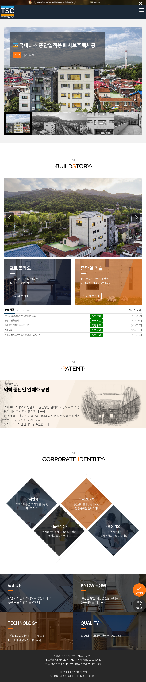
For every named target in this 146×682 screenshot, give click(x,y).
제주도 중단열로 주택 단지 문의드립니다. (22, 316)
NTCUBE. (91, 676)
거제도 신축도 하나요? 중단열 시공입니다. (23, 335)
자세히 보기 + (20, 296)
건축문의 (8, 330)
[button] (18, 123)
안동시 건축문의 (11, 320)
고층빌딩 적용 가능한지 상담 (17, 325)
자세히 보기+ (135, 310)
